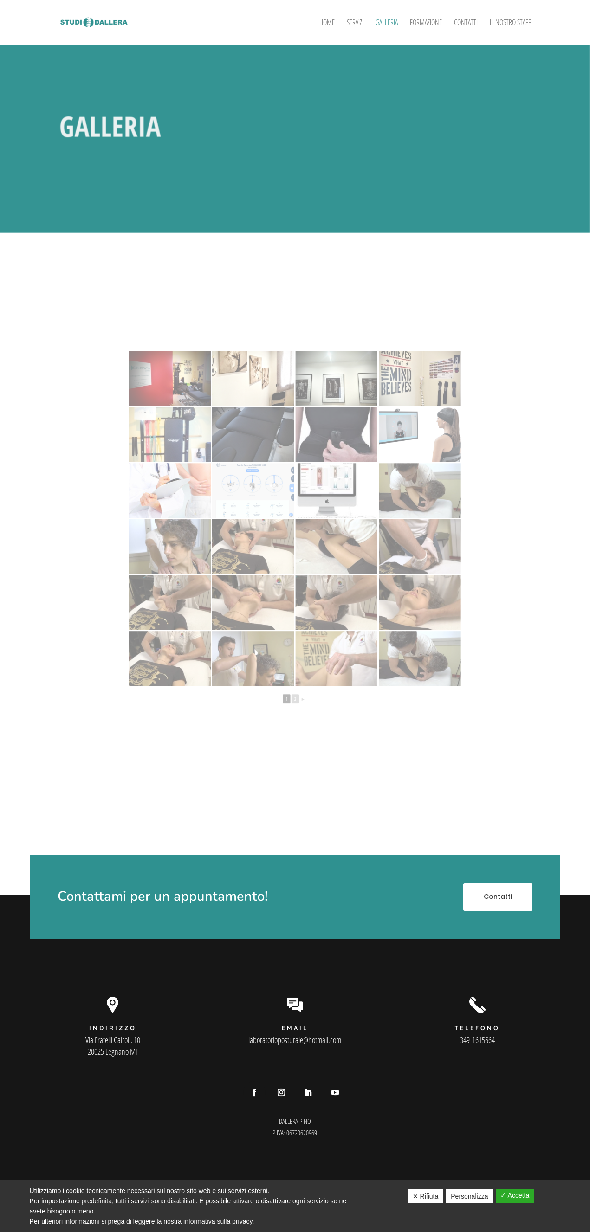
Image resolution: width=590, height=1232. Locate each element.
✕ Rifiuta (426, 1196)
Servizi (355, 23)
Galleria (387, 23)
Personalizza (469, 1196)
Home (327, 23)
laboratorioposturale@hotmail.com (294, 1039)
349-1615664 (477, 1039)
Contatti (466, 23)
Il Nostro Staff (510, 23)
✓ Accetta (514, 1195)
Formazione (426, 23)
